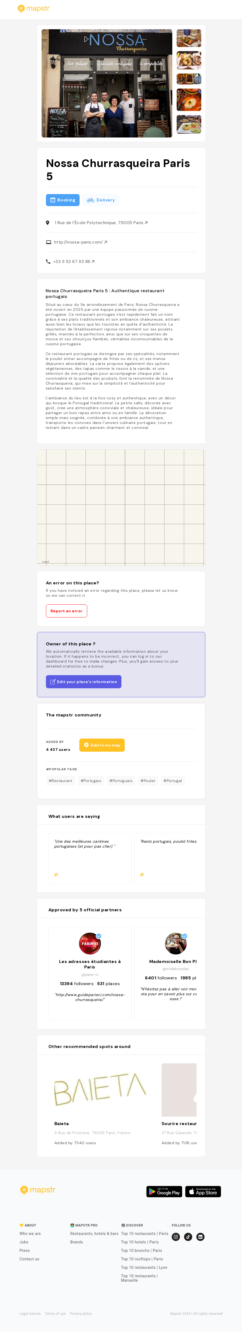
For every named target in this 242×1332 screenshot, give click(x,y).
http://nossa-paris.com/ (80, 242)
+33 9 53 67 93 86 (74, 261)
